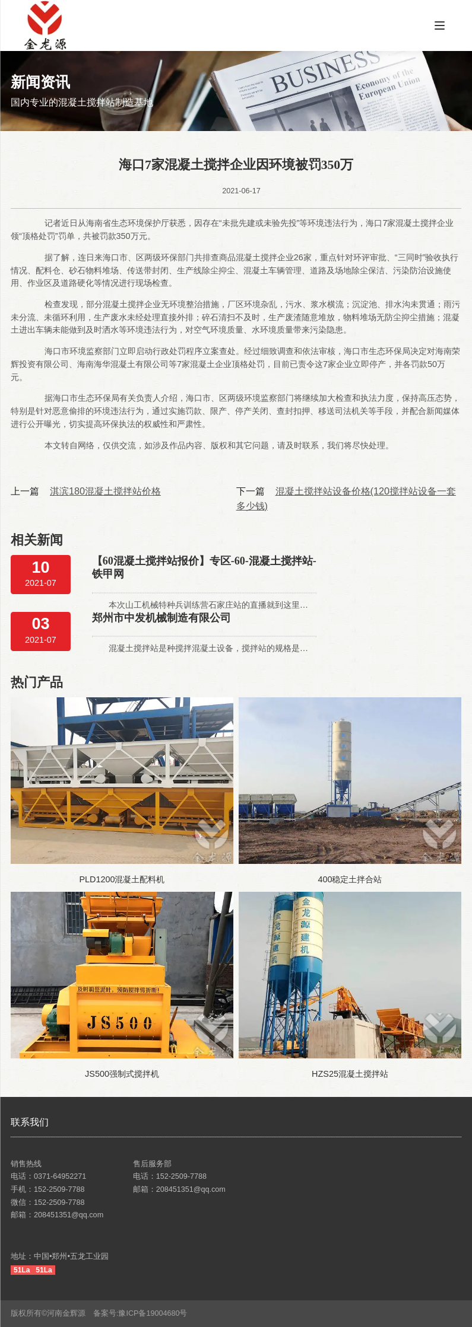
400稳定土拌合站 (350, 879)
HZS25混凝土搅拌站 (350, 1074)
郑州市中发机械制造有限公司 (161, 618)
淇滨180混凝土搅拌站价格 (105, 491)
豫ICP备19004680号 (156, 1313)
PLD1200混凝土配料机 (121, 879)
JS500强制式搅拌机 (122, 1074)
